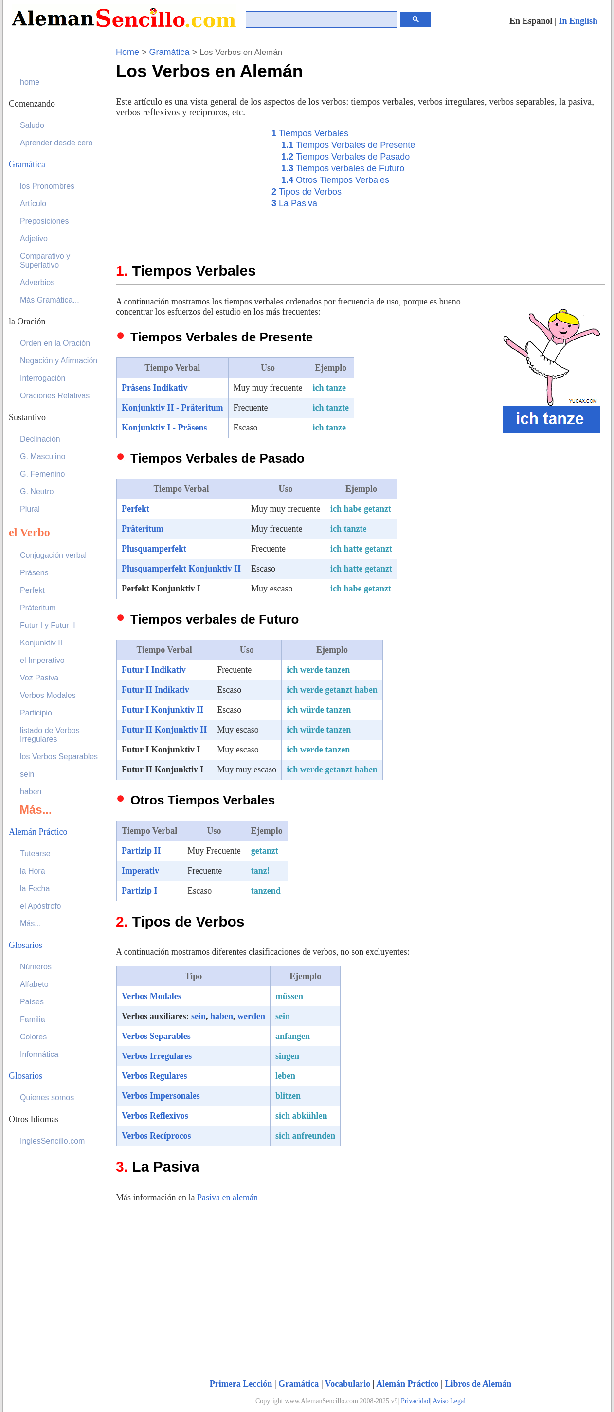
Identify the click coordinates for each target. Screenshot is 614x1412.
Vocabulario (347, 1384)
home (29, 82)
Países (32, 1002)
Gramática (169, 52)
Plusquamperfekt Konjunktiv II (181, 568)
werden (251, 1016)
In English (578, 21)
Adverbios (37, 282)
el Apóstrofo (40, 906)
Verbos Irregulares (157, 1056)
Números (36, 967)
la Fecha (35, 888)
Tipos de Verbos (306, 192)
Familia (32, 1019)
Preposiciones (44, 221)
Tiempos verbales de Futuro (342, 168)
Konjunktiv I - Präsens (164, 427)
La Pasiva (294, 203)
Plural (30, 509)
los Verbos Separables (59, 756)
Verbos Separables (156, 1036)
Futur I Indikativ (154, 670)
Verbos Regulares (154, 1076)
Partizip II (141, 851)
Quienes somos (47, 1097)
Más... (30, 923)
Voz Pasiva (39, 678)
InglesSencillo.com (52, 1141)
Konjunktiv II (41, 643)
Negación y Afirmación (58, 361)
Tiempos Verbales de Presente (348, 145)
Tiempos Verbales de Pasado (345, 156)
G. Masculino (42, 456)
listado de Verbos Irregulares (50, 734)
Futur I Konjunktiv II (162, 710)
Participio (36, 713)
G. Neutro (37, 491)
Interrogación (42, 378)
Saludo (32, 125)
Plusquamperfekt (154, 549)
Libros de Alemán (478, 1384)
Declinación (40, 439)
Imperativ (140, 871)
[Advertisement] (189, 188)
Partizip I (140, 890)
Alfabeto (34, 984)
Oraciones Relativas (55, 396)
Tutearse (35, 853)
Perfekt (135, 509)
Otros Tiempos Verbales (335, 180)
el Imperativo (42, 660)
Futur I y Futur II (47, 625)
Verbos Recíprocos (156, 1136)
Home (127, 52)
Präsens (34, 573)
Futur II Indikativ (155, 690)
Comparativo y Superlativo (45, 260)
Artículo (33, 203)
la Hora (32, 871)
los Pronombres (47, 186)
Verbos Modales (151, 996)
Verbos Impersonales (161, 1096)
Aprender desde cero (56, 143)
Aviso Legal (449, 1401)
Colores (33, 1037)
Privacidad (415, 1401)
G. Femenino (42, 474)
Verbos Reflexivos (155, 1116)
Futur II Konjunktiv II (164, 729)
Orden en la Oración (55, 343)
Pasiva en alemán (227, 1197)
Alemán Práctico (407, 1384)
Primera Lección (241, 1384)
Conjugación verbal (53, 555)
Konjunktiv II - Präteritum (172, 407)
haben (221, 1016)
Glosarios (25, 945)
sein (198, 1016)
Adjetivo (34, 238)
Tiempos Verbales (309, 133)
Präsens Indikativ (155, 388)
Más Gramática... (49, 300)
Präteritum (142, 529)
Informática (39, 1054)
